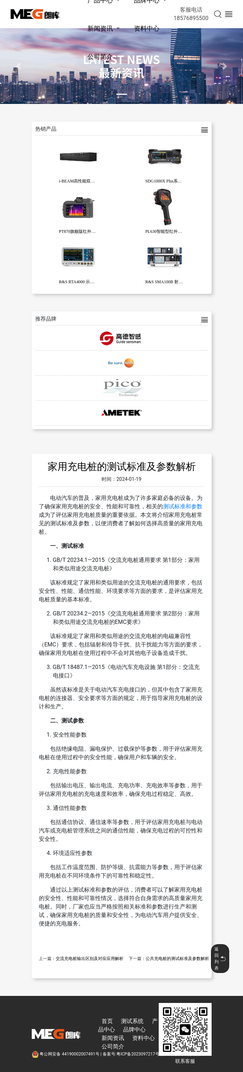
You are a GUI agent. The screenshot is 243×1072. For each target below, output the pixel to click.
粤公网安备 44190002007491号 (66, 1054)
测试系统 (132, 1021)
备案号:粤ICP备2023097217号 (131, 1054)
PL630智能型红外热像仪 (167, 231)
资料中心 (146, 28)
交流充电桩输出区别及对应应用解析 (89, 958)
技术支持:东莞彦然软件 (184, 1054)
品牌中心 (134, 1029)
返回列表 (220, 959)
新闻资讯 (100, 28)
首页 (107, 1021)
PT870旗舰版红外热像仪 (81, 231)
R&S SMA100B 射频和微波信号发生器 (181, 281)
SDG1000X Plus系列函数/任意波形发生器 (183, 181)
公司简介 (100, 56)
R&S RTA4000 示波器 (78, 281)
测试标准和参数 (182, 506)
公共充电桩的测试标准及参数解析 (177, 958)
